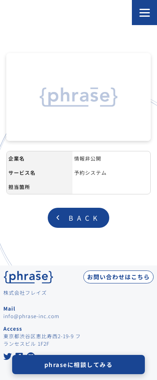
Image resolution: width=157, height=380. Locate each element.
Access (12, 328)
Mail (9, 308)
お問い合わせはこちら (118, 277)
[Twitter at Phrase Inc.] (7, 357)
